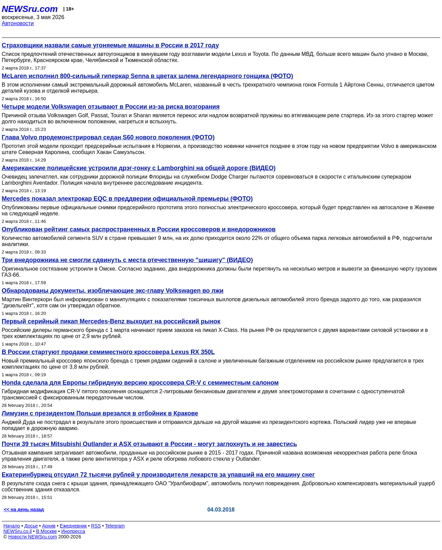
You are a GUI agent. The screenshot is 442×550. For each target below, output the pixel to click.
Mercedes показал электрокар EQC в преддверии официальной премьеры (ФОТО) (127, 198)
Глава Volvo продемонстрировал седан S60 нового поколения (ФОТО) (108, 137)
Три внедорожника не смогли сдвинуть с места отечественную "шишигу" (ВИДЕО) (127, 260)
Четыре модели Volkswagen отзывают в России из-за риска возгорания (111, 106)
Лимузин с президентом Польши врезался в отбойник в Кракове (100, 413)
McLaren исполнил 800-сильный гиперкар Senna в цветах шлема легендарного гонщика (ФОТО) (147, 76)
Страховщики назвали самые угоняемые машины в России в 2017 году (110, 45)
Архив (49, 526)
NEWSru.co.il (17, 531)
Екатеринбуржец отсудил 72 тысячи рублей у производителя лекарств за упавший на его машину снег (158, 474)
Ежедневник (73, 526)
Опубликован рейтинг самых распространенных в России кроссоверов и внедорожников (138, 229)
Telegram (115, 526)
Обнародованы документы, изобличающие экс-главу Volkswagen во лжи (112, 290)
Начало (11, 526)
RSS (96, 526)
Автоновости (18, 23)
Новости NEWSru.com (32, 536)
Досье (31, 526)
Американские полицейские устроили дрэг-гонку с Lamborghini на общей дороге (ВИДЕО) (138, 168)
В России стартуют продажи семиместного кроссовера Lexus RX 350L (108, 352)
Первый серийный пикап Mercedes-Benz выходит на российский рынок (111, 321)
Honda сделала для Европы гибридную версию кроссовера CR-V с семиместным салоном (140, 382)
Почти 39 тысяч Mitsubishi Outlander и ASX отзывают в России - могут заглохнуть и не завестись (149, 444)
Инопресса (73, 531)
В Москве (46, 531)
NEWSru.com (30, 9)
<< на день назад (24, 509)
